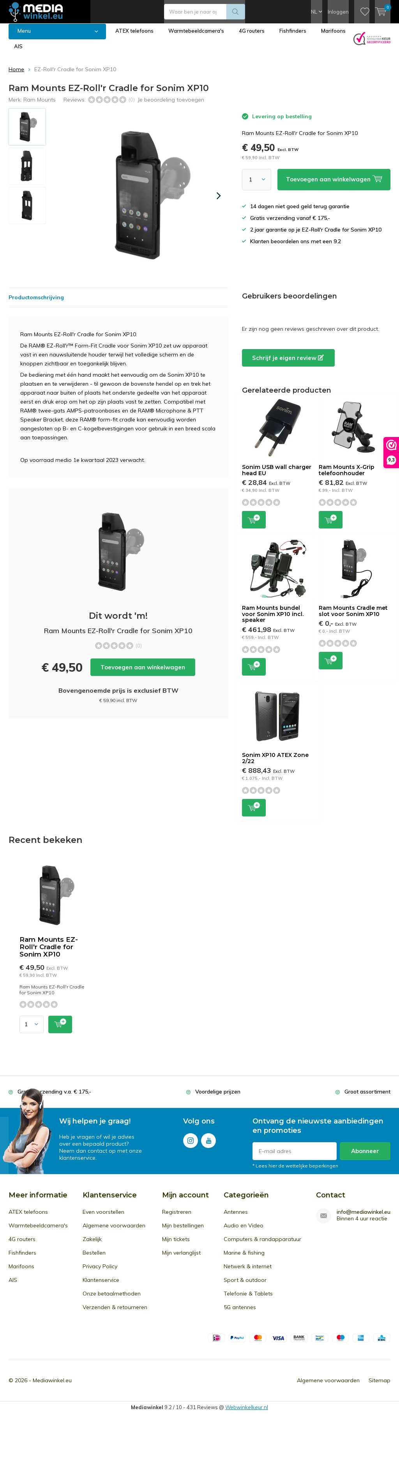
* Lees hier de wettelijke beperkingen (295, 1171)
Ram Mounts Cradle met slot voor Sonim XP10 (353, 616)
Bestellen (94, 1258)
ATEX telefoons (134, 36)
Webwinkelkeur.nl (246, 1413)
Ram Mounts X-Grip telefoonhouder (346, 476)
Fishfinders (292, 36)
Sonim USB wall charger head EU (276, 476)
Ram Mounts (39, 105)
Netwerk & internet (248, 1272)
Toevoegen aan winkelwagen (143, 673)
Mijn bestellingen (183, 1231)
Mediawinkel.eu (52, 1386)
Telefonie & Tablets (248, 1299)
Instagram (190, 1144)
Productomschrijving (36, 303)
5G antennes (240, 1313)
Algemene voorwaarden (114, 1231)
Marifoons (333, 36)
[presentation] (218, 201)
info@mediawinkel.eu (363, 1218)
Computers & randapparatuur (262, 1244)
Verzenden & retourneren (115, 1313)
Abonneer (365, 1156)
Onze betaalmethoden (112, 1299)
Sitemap (379, 1386)
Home (16, 75)
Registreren (176, 1217)
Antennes (236, 1217)
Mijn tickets (176, 1244)
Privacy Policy (100, 1272)
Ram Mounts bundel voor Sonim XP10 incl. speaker (273, 619)
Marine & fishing (244, 1258)
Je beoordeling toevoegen (171, 105)
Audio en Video (243, 1231)
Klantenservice (101, 1285)
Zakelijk (92, 1244)
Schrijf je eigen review (288, 363)
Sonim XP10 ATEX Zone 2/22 (275, 764)
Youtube (208, 1144)
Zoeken (235, 11)
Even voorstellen (103, 1217)
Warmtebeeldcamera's (196, 36)
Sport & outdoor (245, 1285)
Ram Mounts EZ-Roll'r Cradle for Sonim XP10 (48, 952)
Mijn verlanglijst (181, 1258)
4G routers (252, 36)
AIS (18, 52)
